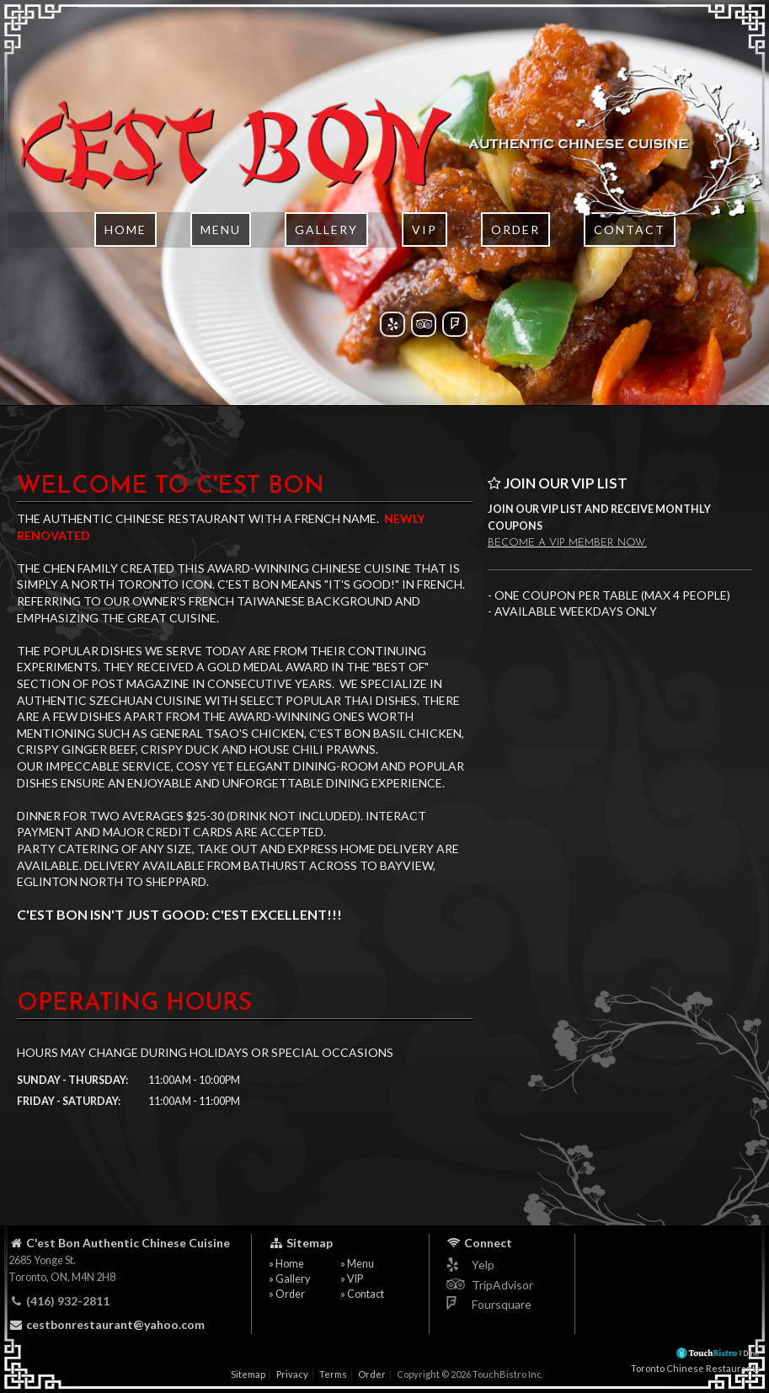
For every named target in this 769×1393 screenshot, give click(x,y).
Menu (220, 274)
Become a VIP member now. (567, 543)
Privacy (292, 1374)
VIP (424, 274)
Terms (333, 1374)
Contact (629, 274)
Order (515, 274)
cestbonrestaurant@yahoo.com (106, 1324)
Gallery (326, 274)
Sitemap (248, 1374)
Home (125, 274)
